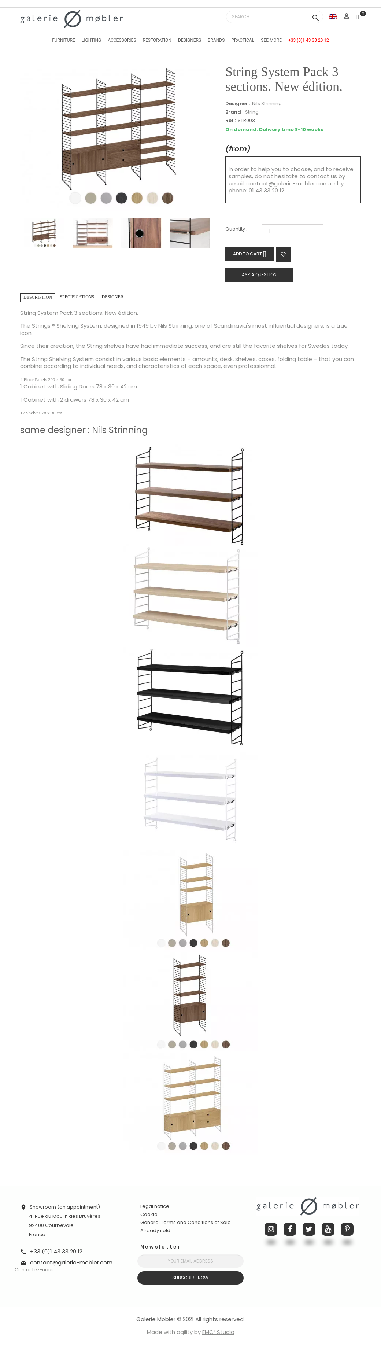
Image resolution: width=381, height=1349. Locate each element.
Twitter (309, 1229)
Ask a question (259, 275)
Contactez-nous (34, 1269)
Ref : (230, 121)
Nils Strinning (267, 103)
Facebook (290, 1229)
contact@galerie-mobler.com (287, 183)
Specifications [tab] (77, 296)
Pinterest (347, 1229)
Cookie (149, 1214)
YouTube (328, 1229)
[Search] (274, 17)
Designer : (237, 103)
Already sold (155, 1230)
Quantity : (236, 229)
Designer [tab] (112, 296)
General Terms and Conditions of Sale (185, 1222)
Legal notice (154, 1206)
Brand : (234, 112)
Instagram (271, 1229)
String (252, 111)
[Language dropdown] (333, 16)
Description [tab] (37, 297)
